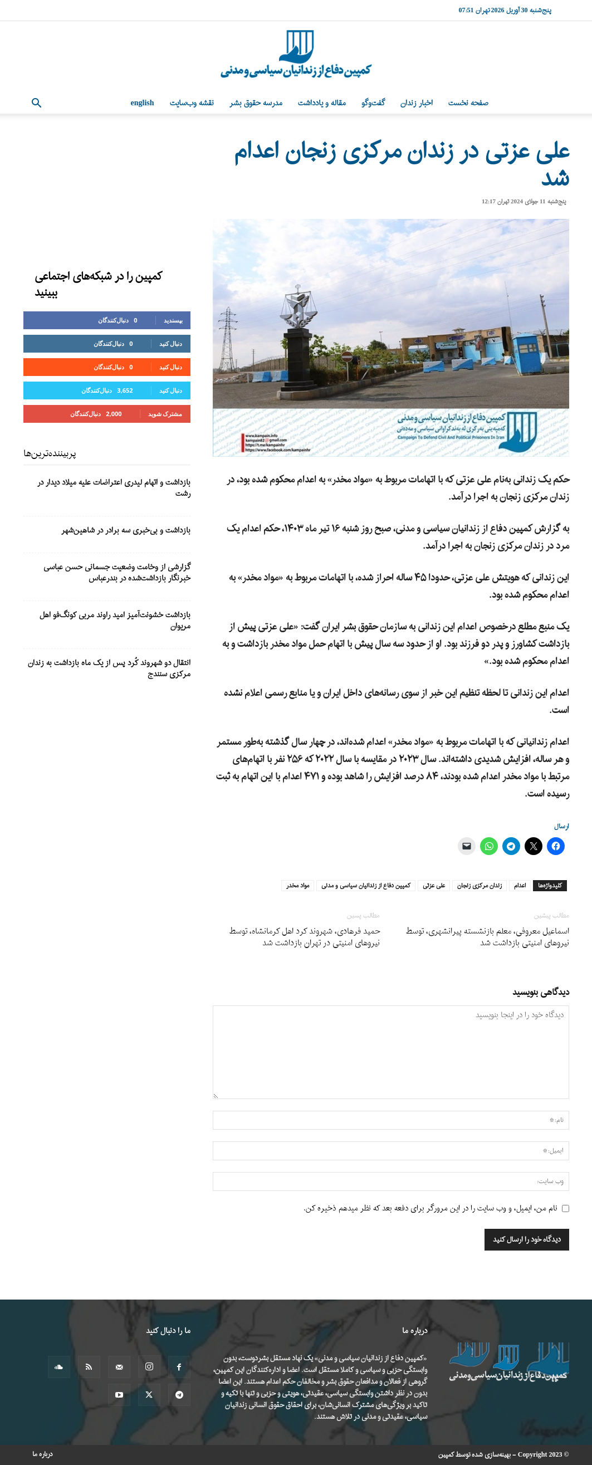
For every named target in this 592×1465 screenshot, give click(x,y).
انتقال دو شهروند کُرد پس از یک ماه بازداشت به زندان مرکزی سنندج (109, 668)
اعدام (520, 885)
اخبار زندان (416, 103)
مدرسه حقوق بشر (255, 103)
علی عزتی (434, 885)
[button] (36, 104)
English (142, 103)
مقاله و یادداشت (322, 103)
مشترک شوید (165, 413)
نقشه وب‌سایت (192, 103)
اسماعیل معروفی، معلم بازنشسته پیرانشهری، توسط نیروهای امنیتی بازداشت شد (487, 937)
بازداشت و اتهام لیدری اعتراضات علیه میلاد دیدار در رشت (113, 488)
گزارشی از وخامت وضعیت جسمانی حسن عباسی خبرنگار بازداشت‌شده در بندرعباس (116, 572)
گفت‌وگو (373, 103)
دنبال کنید (171, 343)
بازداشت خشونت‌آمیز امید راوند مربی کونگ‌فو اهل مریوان (115, 620)
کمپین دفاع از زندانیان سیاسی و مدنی (365, 885)
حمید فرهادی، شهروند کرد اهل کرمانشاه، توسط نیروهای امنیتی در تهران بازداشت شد (304, 937)
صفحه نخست (468, 103)
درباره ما (42, 1454)
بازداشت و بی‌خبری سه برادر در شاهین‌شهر (125, 531)
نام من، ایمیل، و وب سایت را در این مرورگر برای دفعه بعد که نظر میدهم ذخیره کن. (430, 1208)
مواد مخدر (297, 885)
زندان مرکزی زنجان (479, 885)
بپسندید (173, 320)
